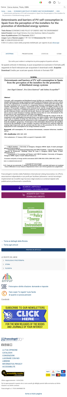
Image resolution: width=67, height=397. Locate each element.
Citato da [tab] (44, 54)
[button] (40, 2)
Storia (7, 264)
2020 (58, 11)
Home (3, 11)
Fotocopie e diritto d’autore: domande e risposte (28, 286)
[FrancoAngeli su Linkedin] (5, 345)
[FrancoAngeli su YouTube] (11, 345)
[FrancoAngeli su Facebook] (2, 345)
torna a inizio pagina (33, 394)
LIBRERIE (6, 361)
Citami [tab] (59, 54)
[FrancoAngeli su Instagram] (8, 345)
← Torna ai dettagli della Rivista (14, 241)
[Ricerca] (65, 7)
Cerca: (3, 7)
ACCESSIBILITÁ (8, 367)
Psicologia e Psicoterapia (14, 260)
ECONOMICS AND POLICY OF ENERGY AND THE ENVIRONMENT (34, 11)
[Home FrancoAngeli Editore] (9, 3)
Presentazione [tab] (27, 54)
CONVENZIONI (8, 355)
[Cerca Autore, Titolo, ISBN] (35, 7)
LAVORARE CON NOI (10, 358)
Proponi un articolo (33, 250)
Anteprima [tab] (10, 54)
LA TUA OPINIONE (10, 350)
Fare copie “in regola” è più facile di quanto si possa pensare (22, 293)
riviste (9, 11)
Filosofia (8, 268)
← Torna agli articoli (9, 245)
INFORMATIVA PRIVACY (12, 364)
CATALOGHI (7, 353)
